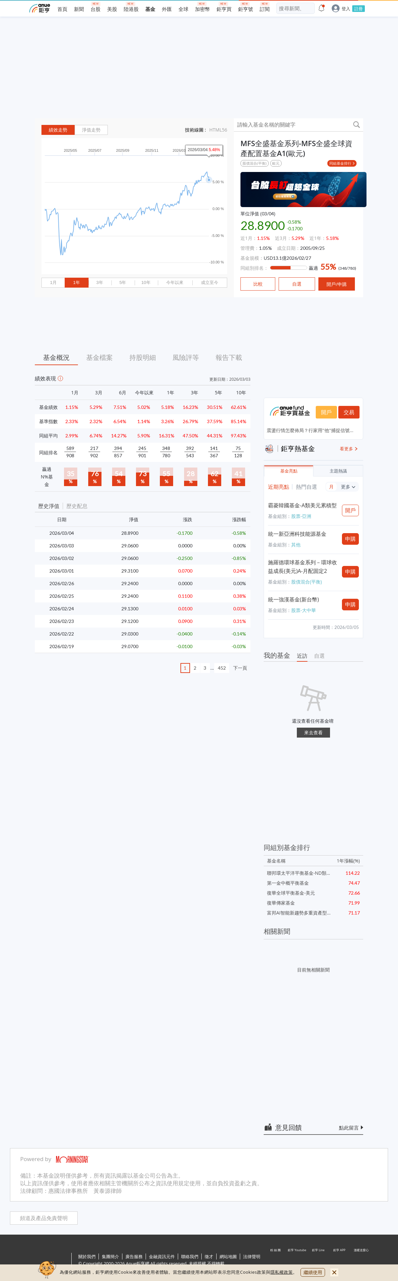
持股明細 (142, 357)
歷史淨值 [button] (48, 506)
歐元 (276, 163)
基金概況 (56, 357)
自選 (319, 655)
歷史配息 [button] (77, 506)
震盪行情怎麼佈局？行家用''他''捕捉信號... (310, 430)
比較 (258, 284)
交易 (349, 412)
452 (222, 668)
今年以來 (174, 282)
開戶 (326, 412)
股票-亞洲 (301, 516)
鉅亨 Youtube (297, 1260)
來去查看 (313, 732)
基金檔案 (99, 357)
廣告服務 (134, 1256)
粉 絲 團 (276, 1260)
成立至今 (209, 282)
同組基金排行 (340, 163)
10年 (146, 282)
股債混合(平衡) (254, 163)
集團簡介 (110, 1256)
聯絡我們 (189, 1256)
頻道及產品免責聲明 (44, 1218)
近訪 (302, 655)
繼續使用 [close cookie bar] (312, 1272)
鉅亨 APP (339, 1260)
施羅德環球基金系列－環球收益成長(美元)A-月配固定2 (302, 567)
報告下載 (229, 357)
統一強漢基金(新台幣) (293, 599)
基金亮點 (289, 471)
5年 (122, 282)
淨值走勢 (91, 130)
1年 (76, 282)
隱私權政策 (281, 1272)
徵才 (209, 1256)
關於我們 (87, 1256)
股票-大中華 (303, 610)
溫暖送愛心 (361, 1260)
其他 (295, 544)
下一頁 (240, 668)
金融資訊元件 (162, 1256)
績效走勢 (58, 130)
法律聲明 (251, 1256)
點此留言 (349, 1127)
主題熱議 (338, 471)
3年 (99, 282)
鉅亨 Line (318, 1260)
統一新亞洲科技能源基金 (297, 533)
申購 (350, 538)
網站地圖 (228, 1256)
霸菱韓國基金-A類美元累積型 (302, 505)
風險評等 (185, 357)
